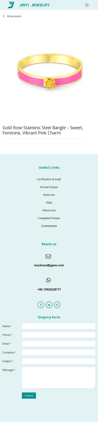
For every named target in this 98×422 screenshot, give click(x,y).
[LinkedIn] (49, 304)
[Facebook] (41, 304)
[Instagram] (57, 304)
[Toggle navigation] (86, 5)
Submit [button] (29, 395)
